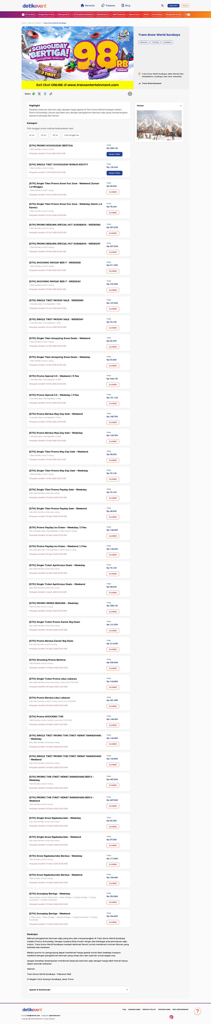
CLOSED (113, 192)
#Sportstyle (134, 14)
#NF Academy (119, 14)
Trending (155, 42)
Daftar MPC (173, 6)
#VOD (146, 14)
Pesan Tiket (114, 154)
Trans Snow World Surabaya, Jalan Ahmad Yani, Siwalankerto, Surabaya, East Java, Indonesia (163, 75)
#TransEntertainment (83, 14)
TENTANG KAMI (164, 1009)
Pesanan (108, 5)
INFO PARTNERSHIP (180, 1009)
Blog (126, 5)
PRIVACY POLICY (149, 1009)
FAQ (124, 1009)
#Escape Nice (64, 14)
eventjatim (167, 42)
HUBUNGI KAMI (134, 1009)
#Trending (30, 14)
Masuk (185, 6)
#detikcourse (103, 14)
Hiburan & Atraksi (34, 23)
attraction (143, 42)
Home (24, 23)
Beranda (88, 5)
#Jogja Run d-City (46, 14)
